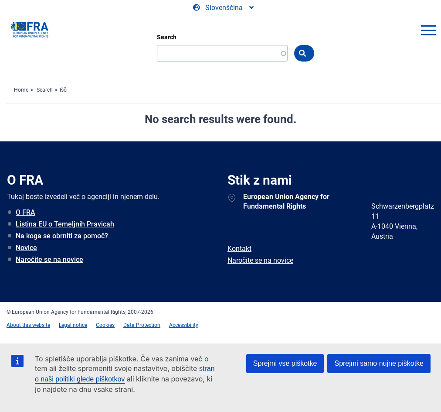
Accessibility (183, 325)
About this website (28, 325)
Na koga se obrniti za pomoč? (62, 236)
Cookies (105, 325)
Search (166, 37)
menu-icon (428, 30)
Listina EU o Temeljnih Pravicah (65, 224)
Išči (64, 90)
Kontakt (239, 248)
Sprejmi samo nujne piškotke (379, 363)
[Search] (222, 53)
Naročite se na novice (49, 259)
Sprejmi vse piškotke (285, 363)
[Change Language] (224, 8)
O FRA (25, 212)
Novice (26, 248)
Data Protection (141, 325)
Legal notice (73, 325)
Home (21, 90)
